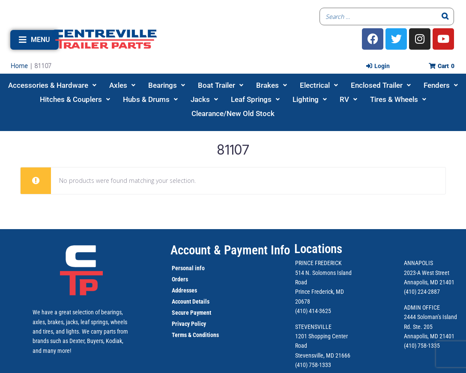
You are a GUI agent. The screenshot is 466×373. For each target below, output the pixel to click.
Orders (180, 279)
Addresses (184, 290)
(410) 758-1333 (313, 364)
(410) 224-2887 (422, 291)
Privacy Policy (189, 323)
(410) (410, 345)
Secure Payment (191, 312)
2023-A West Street (426, 272)
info (199, 268)
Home (19, 66)
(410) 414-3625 (313, 310)
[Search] (445, 16)
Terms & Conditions (195, 334)
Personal (183, 268)
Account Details (190, 301)
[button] (34, 40)
